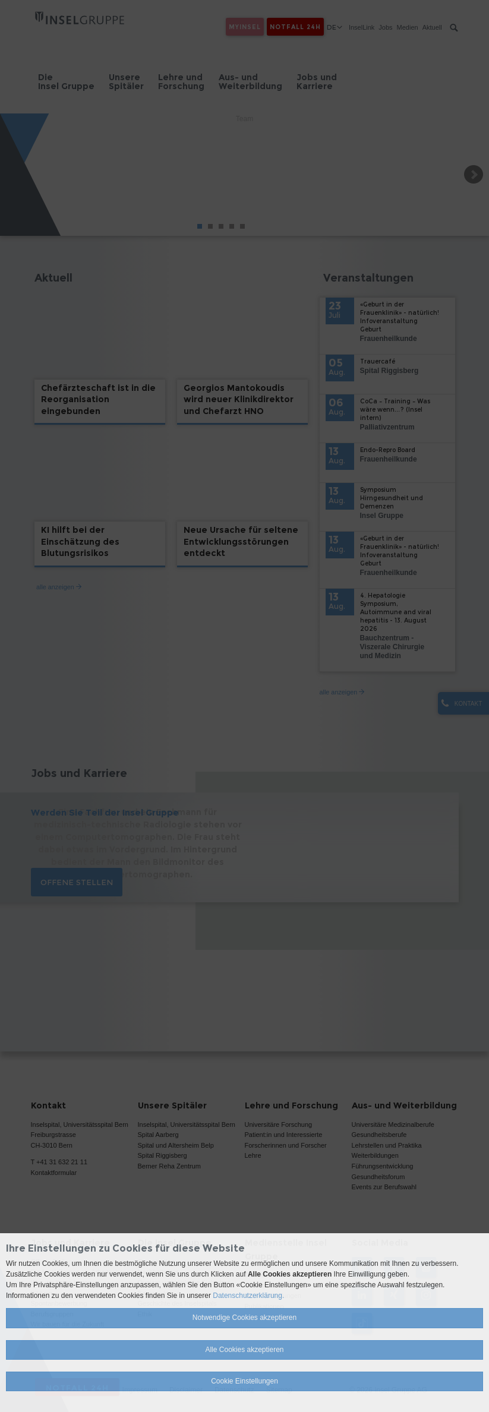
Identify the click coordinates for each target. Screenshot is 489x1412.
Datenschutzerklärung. (248, 1295)
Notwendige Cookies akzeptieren (244, 1317)
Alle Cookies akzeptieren (244, 1349)
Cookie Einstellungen (244, 1381)
